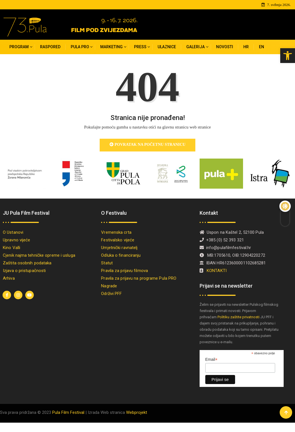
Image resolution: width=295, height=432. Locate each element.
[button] (287, 55)
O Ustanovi (13, 232)
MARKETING (111, 47)
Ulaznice (167, 47)
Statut (107, 262)
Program (19, 47)
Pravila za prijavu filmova (124, 270)
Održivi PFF (111, 293)
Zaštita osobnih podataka (27, 262)
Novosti (224, 47)
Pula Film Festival (68, 412)
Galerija (195, 47)
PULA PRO (80, 47)
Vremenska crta (116, 232)
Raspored (50, 47)
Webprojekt (136, 412)
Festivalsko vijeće (117, 240)
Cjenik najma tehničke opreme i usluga (39, 255)
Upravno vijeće (16, 240)
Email (211, 359)
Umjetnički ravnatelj (119, 247)
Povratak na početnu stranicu (147, 144)
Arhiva (9, 278)
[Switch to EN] (261, 47)
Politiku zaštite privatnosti (238, 317)
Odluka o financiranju (121, 255)
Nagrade (109, 285)
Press (140, 47)
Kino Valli (11, 247)
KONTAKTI (217, 270)
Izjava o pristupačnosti (24, 270)
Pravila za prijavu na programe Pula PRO (138, 278)
